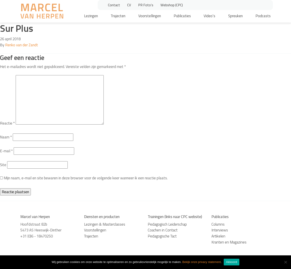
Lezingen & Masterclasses (104, 224)
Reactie (7, 123)
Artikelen (218, 236)
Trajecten (118, 16)
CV (129, 5)
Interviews (219, 230)
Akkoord (231, 262)
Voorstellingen (149, 16)
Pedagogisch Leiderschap (167, 224)
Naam (6, 137)
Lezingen (91, 16)
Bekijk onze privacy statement (201, 262)
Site (3, 165)
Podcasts (263, 16)
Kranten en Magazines (229, 242)
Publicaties (182, 16)
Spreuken (235, 16)
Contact (114, 5)
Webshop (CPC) (171, 5)
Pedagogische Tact (162, 236)
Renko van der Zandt (21, 45)
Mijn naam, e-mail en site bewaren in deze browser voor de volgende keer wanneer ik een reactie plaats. (86, 178)
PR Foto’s (145, 5)
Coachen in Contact (162, 230)
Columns (218, 224)
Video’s (209, 16)
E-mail (6, 151)
